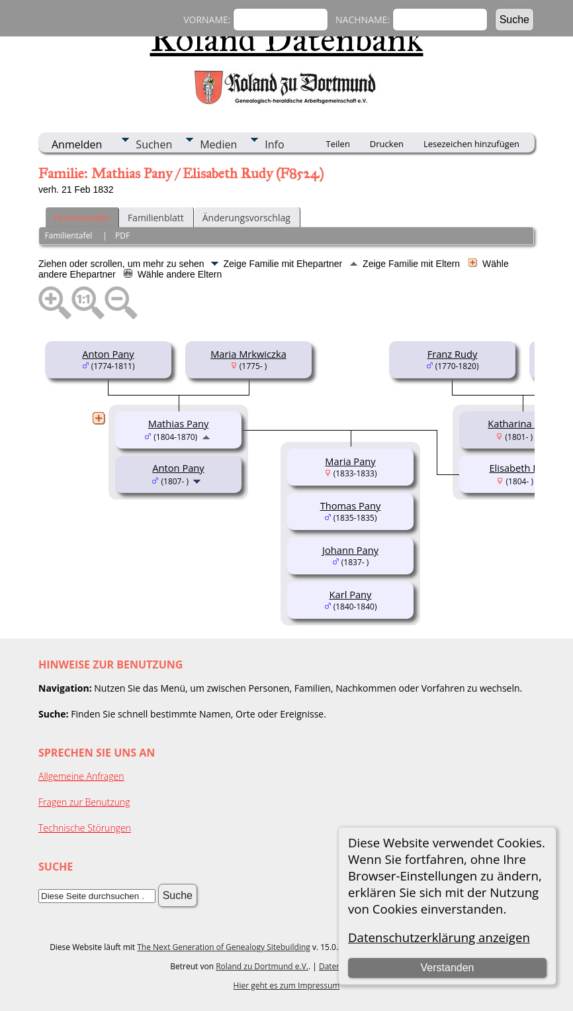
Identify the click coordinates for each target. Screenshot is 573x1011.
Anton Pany (108, 353)
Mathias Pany (178, 423)
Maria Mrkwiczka (248, 353)
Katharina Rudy (522, 423)
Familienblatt (156, 217)
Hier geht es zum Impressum (287, 985)
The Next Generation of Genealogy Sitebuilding (223, 947)
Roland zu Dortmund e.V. (262, 966)
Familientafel (81, 217)
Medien (218, 144)
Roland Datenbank (286, 39)
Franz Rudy (452, 353)
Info (274, 144)
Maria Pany (350, 461)
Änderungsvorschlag (246, 217)
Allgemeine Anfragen (81, 776)
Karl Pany (351, 594)
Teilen (338, 144)
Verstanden (447, 967)
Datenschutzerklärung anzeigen (439, 937)
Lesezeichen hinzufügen (471, 144)
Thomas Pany (350, 505)
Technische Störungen (84, 828)
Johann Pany (350, 550)
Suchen (154, 144)
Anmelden (77, 144)
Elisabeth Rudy (522, 467)
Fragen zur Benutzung (84, 802)
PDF (122, 235)
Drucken (387, 144)
